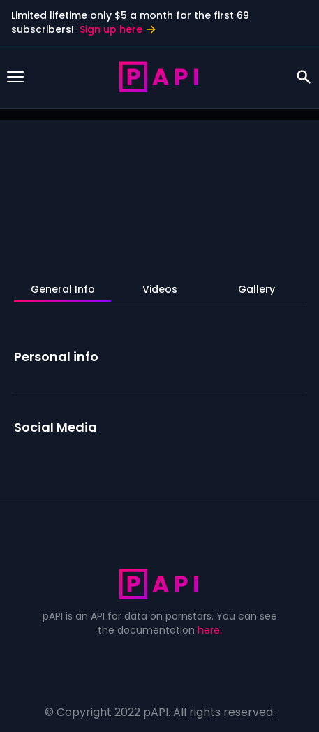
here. (210, 630)
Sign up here (118, 29)
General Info (63, 289)
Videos (159, 289)
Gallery (256, 289)
